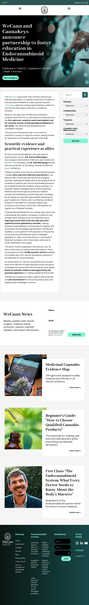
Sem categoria (10, 78)
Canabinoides (69, 111)
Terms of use (20, 561)
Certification (19, 544)
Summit (18, 551)
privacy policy (57, 335)
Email (51, 321)
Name (51, 310)
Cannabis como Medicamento (70, 129)
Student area (80, 2)
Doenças (67, 102)
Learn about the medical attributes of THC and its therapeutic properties (35, 586)
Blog (17, 554)
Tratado (18, 548)
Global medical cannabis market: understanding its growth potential (47, 549)
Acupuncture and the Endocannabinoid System (37, 563)
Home (17, 541)
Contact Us (79, 556)
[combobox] (72, 95)
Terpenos (67, 120)
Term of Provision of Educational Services (19, 568)
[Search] (85, 95)
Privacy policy (20, 558)
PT (6, 2)
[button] (20, 8)
